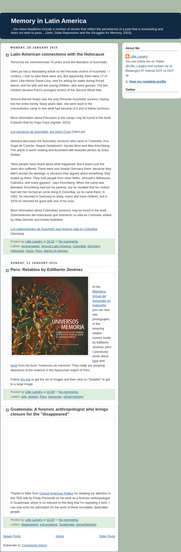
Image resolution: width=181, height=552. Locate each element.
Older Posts (107, 536)
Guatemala (66, 524)
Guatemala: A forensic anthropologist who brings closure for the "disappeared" (59, 412)
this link (25, 379)
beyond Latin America (56, 246)
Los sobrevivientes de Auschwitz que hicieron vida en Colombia (54, 229)
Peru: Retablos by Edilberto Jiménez (47, 269)
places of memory (56, 251)
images (33, 396)
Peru (38, 251)
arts (23, 396)
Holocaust (17, 251)
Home (60, 536)
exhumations (49, 524)
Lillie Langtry (139, 56)
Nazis (30, 251)
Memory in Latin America (48, 21)
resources (55, 396)
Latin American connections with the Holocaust (57, 54)
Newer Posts (12, 536)
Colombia (79, 246)
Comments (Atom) (34, 545)
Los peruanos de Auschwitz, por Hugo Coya (40, 132)
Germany (94, 246)
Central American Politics (56, 493)
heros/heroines (86, 524)
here (95, 361)
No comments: (69, 241)
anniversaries (30, 246)
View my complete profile (147, 81)
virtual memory (73, 396)
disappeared (29, 524)
